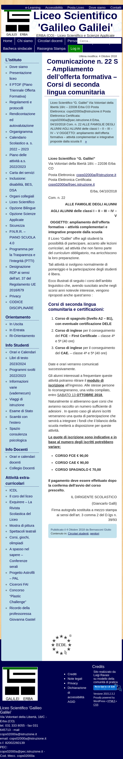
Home (7, 41)
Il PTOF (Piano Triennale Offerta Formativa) (22, 90)
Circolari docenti (50, 41)
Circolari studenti (78, 533)
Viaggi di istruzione (16, 402)
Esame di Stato (21, 411)
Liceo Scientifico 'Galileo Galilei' (75, 21)
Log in (75, 48)
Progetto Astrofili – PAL (22, 575)
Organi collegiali (21, 196)
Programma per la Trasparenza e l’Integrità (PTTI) (22, 255)
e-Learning (32, 7)
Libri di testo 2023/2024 (18, 361)
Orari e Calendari (22, 352)
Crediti (72, 674)
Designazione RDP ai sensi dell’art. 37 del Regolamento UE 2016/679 (22, 278)
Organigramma (20, 132)
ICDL (13, 490)
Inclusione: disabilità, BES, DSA (21, 184)
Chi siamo (25, 41)
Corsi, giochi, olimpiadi (19, 540)
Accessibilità (54, 7)
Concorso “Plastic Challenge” (17, 596)
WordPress (99, 701)
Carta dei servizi (21, 173)
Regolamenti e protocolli (20, 105)
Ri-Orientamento (22, 336)
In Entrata (16, 330)
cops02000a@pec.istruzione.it (71, 184)
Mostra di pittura (21, 525)
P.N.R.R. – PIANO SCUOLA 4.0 (22, 237)
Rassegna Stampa (51, 48)
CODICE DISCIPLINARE (21, 305)
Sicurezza (17, 225)
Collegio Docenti (22, 468)
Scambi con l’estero (18, 419)
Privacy (15, 296)
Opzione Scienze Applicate (22, 216)
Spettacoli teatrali (22, 531)
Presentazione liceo (20, 75)
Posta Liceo (76, 7)
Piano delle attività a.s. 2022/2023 (17, 161)
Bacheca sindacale (17, 48)
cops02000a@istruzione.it (96, 175)
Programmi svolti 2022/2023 (22, 372)
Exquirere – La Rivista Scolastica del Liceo (20, 510)
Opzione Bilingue (22, 208)
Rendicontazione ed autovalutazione (22, 120)
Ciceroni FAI (18, 584)
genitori (94, 533)
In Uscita (16, 324)
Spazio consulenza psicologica (18, 434)
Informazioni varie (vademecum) (20, 387)
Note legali (75, 678)
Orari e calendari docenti (22, 459)
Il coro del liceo (20, 496)
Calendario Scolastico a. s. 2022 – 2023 (21, 143)
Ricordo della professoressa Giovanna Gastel (22, 614)
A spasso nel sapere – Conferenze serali (19, 558)
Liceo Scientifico (21, 202)
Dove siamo (97, 7)
